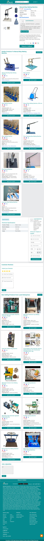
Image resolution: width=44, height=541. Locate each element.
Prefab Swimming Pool (31, 506)
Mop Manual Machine (7, 168)
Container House (6, 494)
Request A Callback (22, 479)
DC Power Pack (24, 494)
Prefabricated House (29, 493)
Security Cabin (11, 490)
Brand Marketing (33, 519)
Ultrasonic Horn (38, 501)
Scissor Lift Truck (34, 489)
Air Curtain (36, 500)
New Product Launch (33, 521)
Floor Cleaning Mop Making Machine (32, 135)
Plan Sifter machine (30, 501)
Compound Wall (6, 488)
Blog (4, 519)
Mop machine (26, 72)
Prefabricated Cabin (33, 491)
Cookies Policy (19, 514)
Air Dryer (35, 503)
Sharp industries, (26, 77)
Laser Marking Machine (15, 485)
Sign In (35, 1)
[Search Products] (15, 2)
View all (39, 294)
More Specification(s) (24, 17)
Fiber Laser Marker (9, 500)
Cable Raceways (6, 502)
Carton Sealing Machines (31, 488)
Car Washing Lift (25, 505)
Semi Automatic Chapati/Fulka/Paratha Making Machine (16, 506)
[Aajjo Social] (33, 483)
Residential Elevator (19, 489)
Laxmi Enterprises (30, 20)
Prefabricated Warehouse (20, 493)
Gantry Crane (23, 497)
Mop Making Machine (15, 4)
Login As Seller (32, 523)
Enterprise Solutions (33, 522)
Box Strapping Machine (22, 488)
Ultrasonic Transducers (27, 502)
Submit (3, 289)
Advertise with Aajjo (33, 515)
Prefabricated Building (12, 493)
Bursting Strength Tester (13, 499)
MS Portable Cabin (12, 491)
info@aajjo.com (6, 532)
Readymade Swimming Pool (33, 507)
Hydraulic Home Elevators (11, 489)
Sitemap (4, 515)
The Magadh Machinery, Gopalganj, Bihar (31, 112)
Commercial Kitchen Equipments (21, 501)
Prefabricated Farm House (25, 490)
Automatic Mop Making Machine (9, 201)
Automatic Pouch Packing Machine (13, 503)
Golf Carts (23, 508)
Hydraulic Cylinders (30, 494)
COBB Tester (5, 499)
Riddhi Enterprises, (6, 79)
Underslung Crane (17, 497)
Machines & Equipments (7, 4)
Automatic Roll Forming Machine (8, 501)
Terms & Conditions (20, 515)
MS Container (26, 491)
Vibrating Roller (8, 487)
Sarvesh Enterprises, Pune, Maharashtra (31, 145)
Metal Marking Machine (18, 500)
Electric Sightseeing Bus (16, 508)
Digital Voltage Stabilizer (36, 496)
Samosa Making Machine (29, 382)
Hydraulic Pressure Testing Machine (24, 499)
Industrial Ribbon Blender (24, 487)
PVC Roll (31, 500)
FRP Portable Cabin (20, 491)
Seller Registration (33, 514)
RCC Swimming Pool (23, 507)
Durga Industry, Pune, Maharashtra (9, 145)
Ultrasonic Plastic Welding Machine (16, 502)
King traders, (4, 178)
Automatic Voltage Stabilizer (8, 497)
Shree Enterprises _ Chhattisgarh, (30, 178)
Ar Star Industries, (5, 211)
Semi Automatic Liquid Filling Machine (26, 503)
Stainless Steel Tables (13, 488)
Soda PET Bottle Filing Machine (9, 348)
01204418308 (5, 528)
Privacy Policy (19, 517)
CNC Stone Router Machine (26, 495)
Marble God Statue (26, 500)
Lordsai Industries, (5, 112)
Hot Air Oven (18, 494)
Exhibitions (5, 522)
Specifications (5, 219)
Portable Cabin (22, 485)
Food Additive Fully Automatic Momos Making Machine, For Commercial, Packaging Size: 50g (32, 349)
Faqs (4, 523)
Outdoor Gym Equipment (7, 508)
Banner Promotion (33, 518)
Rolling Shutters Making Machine (15, 505)
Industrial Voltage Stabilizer (26, 496)
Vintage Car (28, 508)
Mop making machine (7, 103)
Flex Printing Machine (16, 495)
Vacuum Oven (12, 494)
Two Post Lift (30, 505)
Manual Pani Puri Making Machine (10, 448)
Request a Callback (27, 45)
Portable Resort (5, 491)
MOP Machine (26, 168)
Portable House (17, 490)
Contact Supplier (24, 31)
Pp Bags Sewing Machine (29, 415)
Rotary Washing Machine (16, 496)
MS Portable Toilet (34, 490)
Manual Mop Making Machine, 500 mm (32, 103)
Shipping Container (37, 493)
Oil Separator (9, 496)
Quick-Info (5, 521)
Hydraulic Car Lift (27, 489)
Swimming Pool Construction (14, 507)
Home (2, 4)
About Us (4, 514)
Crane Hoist (28, 497)
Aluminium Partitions (33, 487)
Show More (39, 51)
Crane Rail (39, 497)
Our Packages (32, 517)
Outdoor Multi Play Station (30, 485)
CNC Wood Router (8, 495)
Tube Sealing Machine (16, 487)
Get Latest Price (27, 8)
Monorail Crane (34, 497)
